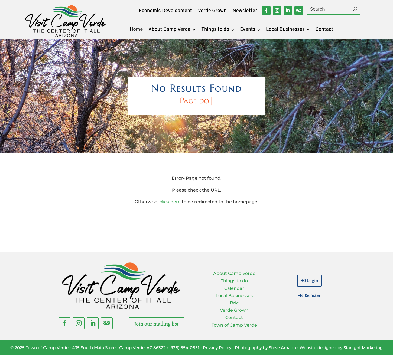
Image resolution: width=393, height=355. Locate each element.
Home (136, 30)
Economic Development (165, 11)
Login (312, 280)
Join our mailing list (156, 323)
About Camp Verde (169, 30)
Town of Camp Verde (234, 325)
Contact (324, 30)
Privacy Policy (217, 347)
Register (312, 295)
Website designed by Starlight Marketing (341, 347)
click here (170, 201)
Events (247, 30)
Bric (234, 302)
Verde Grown (212, 11)
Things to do (215, 30)
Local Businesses (285, 30)
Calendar (234, 288)
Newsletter (245, 11)
